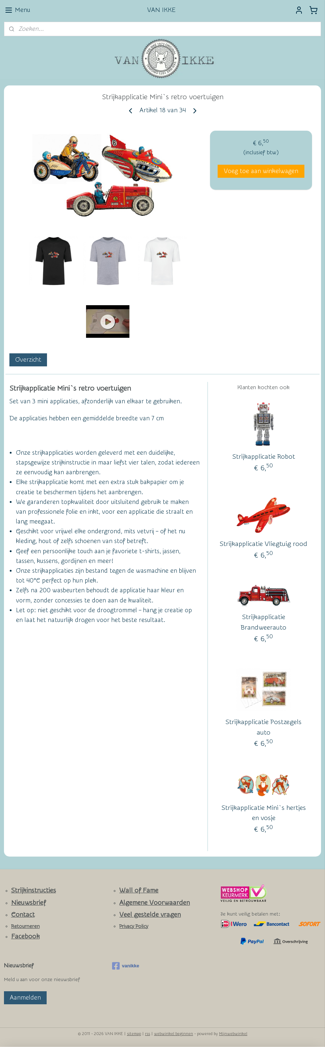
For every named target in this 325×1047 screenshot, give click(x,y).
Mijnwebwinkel (233, 1033)
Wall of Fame (138, 890)
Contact (23, 914)
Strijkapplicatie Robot (263, 457)
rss (147, 1033)
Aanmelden (25, 997)
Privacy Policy (133, 926)
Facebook (25, 936)
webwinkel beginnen (173, 1033)
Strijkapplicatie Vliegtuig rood (263, 544)
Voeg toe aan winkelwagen (261, 171)
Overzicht (28, 359)
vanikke (125, 966)
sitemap (134, 1033)
